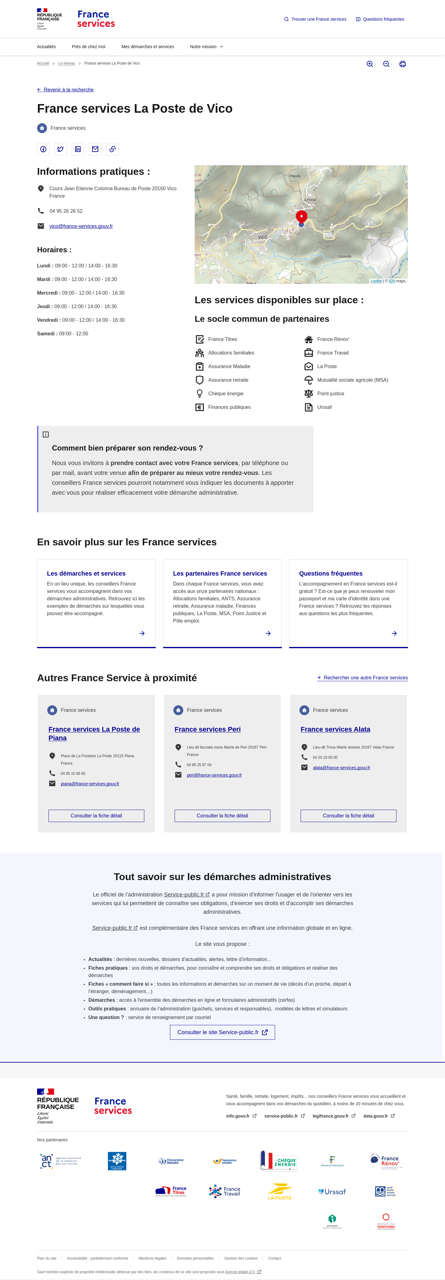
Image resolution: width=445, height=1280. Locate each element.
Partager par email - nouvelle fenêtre (95, 149)
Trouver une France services (318, 19)
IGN (392, 281)
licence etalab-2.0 (241, 1272)
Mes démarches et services (147, 46)
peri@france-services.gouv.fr (214, 775)
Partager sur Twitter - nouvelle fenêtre (60, 149)
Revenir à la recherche (69, 89)
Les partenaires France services (220, 573)
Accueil (43, 63)
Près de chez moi (88, 46)
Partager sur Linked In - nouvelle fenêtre (78, 149)
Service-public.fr (184, 895)
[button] (301, 217)
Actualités (46, 46)
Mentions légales (153, 1258)
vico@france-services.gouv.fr (81, 226)
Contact (274, 1258)
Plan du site (47, 1258)
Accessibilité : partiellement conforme (97, 1258)
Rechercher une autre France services (366, 677)
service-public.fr (282, 1116)
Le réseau (66, 63)
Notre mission (203, 46)
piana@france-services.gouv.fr (90, 783)
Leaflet (376, 281)
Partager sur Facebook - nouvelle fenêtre (43, 149)
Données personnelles (195, 1258)
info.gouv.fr (238, 1116)
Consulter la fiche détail (96, 815)
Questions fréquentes (383, 19)
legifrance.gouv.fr (331, 1116)
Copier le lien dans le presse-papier (112, 149)
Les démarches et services (86, 573)
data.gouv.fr (376, 1116)
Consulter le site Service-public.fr (218, 1032)
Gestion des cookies (241, 1258)
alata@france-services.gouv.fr (341, 767)
